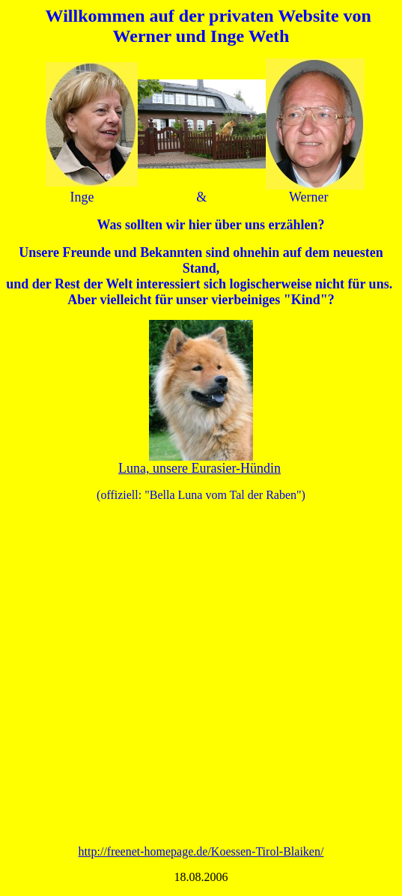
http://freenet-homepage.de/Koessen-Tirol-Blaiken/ (201, 851)
